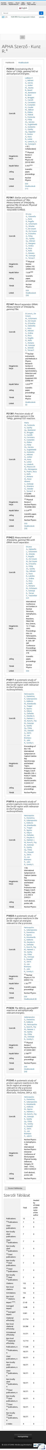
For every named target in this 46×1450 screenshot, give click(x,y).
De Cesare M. (30, 316)
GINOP (23, 4)
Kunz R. (30, 721)
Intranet (4, 4)
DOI (26, 184)
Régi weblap (31, 4)
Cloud (17, 3)
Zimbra (10, 3)
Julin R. (29, 1136)
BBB (23, 3)
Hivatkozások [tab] (23, 63)
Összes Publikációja (15, 1188)
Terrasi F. (31, 258)
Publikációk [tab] (10, 63)
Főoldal (3, 3)
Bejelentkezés (14, 4)
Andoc (29, 3)
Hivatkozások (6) (30, 999)
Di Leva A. (29, 314)
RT (34, 3)
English (23, 8)
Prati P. (29, 472)
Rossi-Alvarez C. (28, 481)
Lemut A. (31, 142)
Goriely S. (30, 743)
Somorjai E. (32, 144)
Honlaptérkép (23, 1437)
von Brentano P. (27, 737)
